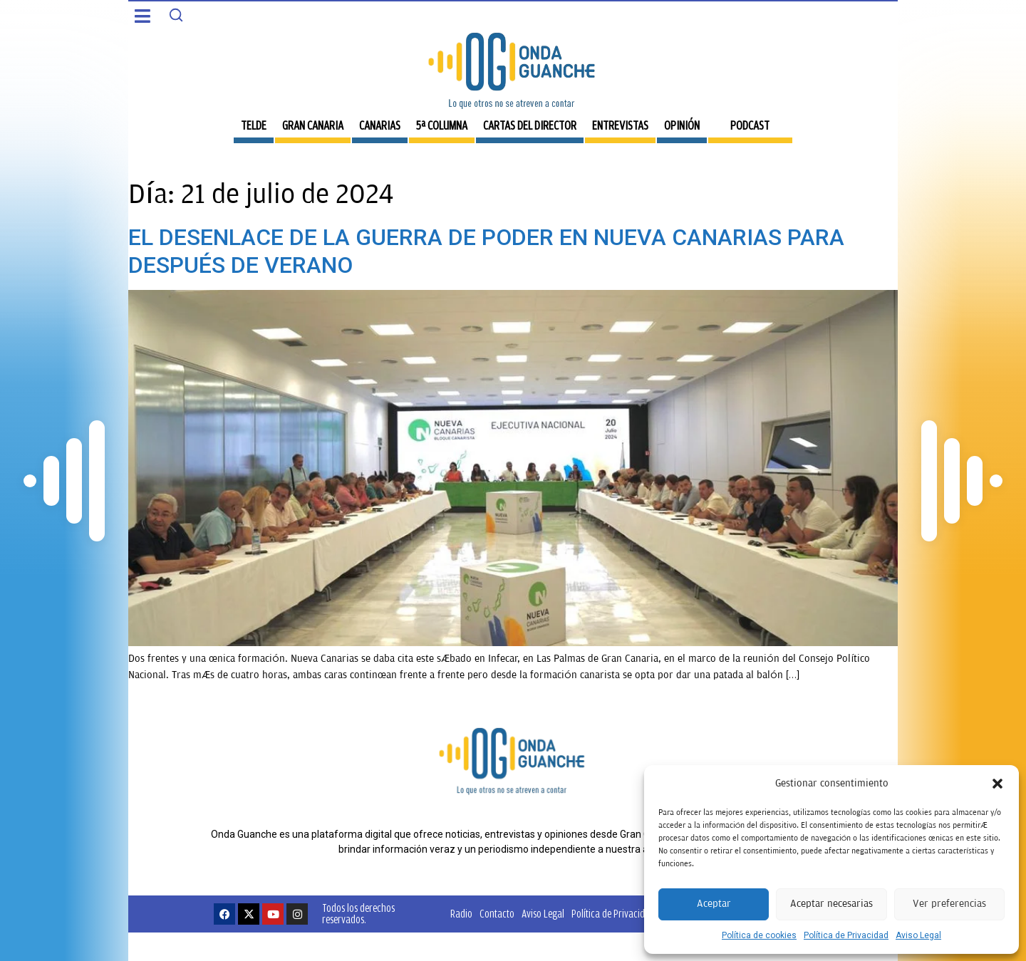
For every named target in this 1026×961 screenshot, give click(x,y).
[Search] (176, 15)
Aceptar (714, 904)
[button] (997, 783)
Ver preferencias (949, 904)
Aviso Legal (918, 935)
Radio (461, 913)
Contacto (497, 913)
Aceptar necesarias (831, 904)
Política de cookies (759, 935)
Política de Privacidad (846, 935)
